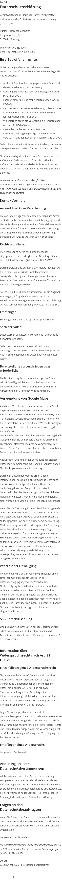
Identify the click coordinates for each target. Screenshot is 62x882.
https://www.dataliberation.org (25, 468)
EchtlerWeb (6, 869)
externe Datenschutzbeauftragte (42, 849)
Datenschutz (21, 876)
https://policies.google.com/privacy (32, 443)
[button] (3, 2)
